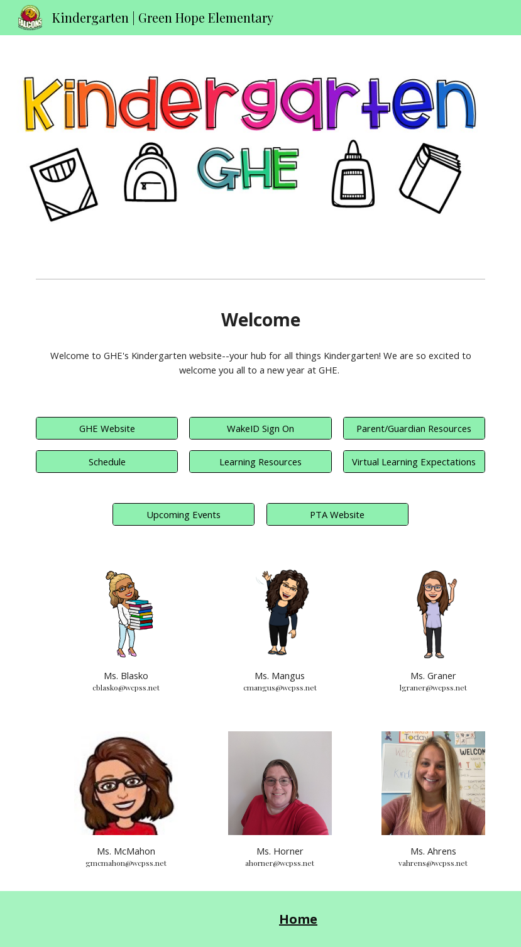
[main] (260, 320)
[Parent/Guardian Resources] (414, 428)
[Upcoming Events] (183, 514)
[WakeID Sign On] (260, 428)
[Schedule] (106, 461)
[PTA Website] (337, 514)
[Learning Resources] (260, 461)
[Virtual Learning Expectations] (414, 461)
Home (298, 919)
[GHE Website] (106, 428)
